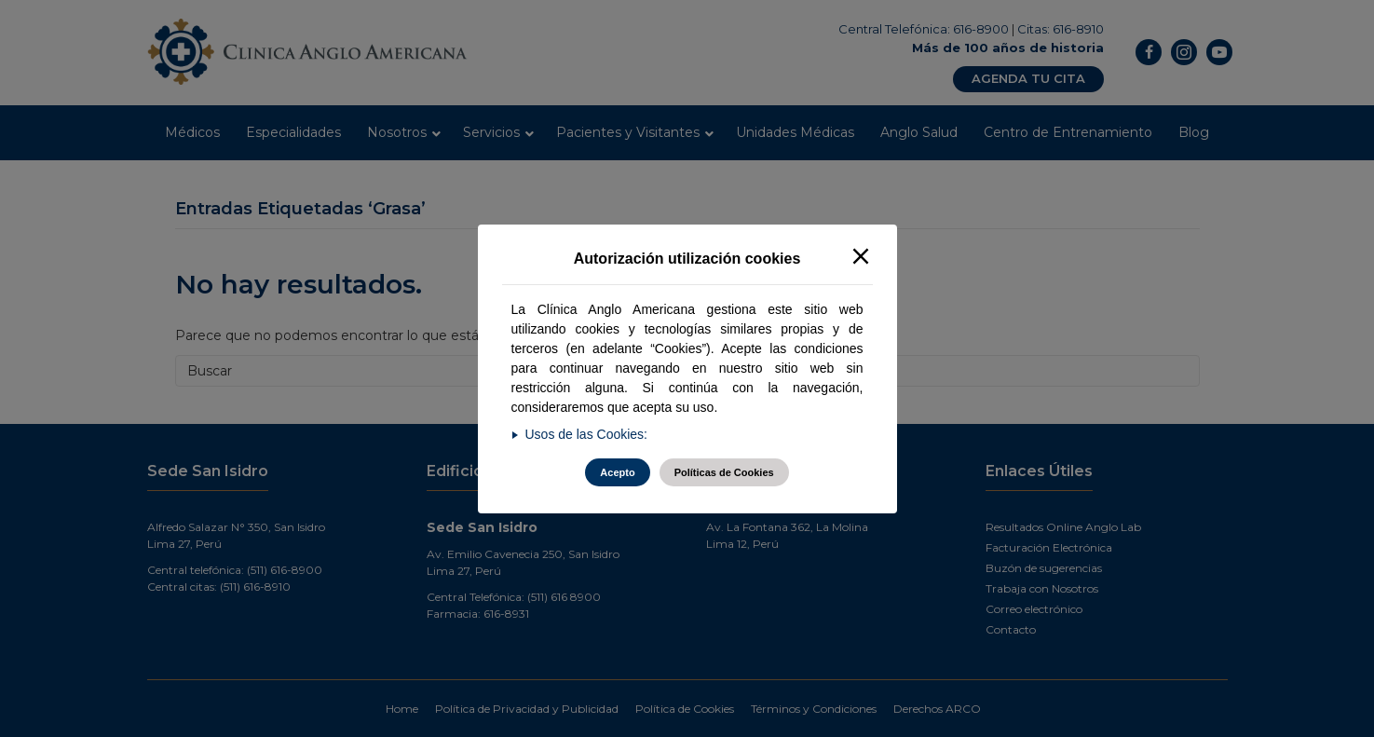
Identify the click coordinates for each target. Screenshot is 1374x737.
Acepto (617, 472)
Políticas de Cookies (724, 472)
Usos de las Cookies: (586, 434)
